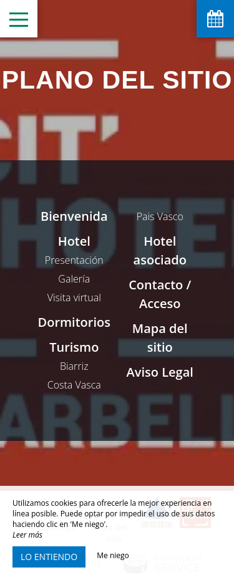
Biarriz (74, 366)
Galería (74, 279)
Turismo (74, 347)
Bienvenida (74, 216)
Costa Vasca (74, 385)
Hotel (74, 241)
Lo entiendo (49, 557)
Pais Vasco (160, 216)
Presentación (74, 260)
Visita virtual (74, 297)
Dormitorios (74, 322)
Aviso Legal (160, 372)
